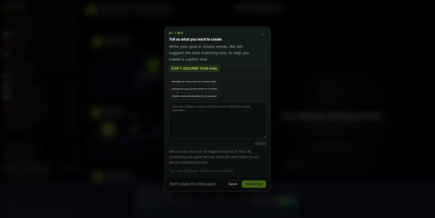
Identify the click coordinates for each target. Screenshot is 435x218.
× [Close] (263, 34)
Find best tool (254, 184)
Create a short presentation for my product (194, 96)
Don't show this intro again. (193, 184)
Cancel (232, 184)
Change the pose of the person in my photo (195, 89)
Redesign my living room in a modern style (194, 81)
